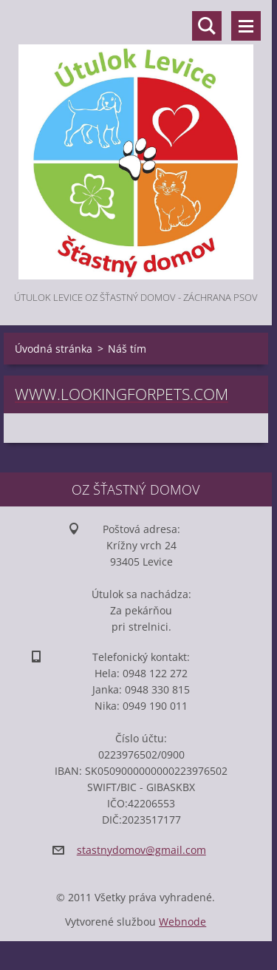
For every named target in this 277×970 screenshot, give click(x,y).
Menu (246, 26)
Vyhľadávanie (207, 26)
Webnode (182, 922)
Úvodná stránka (53, 349)
